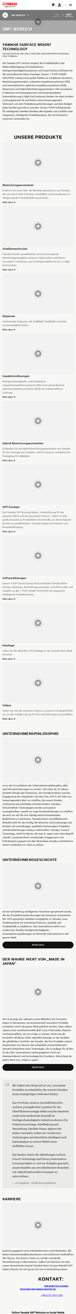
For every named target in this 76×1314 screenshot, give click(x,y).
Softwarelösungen (14, 578)
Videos (6, 705)
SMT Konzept (11, 507)
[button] (70, 5)
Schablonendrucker (15, 248)
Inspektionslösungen (16, 376)
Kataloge (8, 645)
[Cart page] (53, 5)
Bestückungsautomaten (18, 185)
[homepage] (9, 5)
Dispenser (8, 316)
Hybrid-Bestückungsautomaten (22, 443)
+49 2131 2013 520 (51, 1295)
